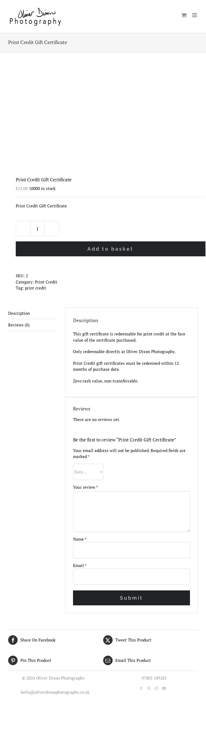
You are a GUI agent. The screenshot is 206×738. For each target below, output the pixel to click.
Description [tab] (19, 313)
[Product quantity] (37, 228)
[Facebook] (141, 688)
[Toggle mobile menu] (195, 15)
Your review (85, 487)
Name (80, 539)
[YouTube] (164, 688)
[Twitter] (149, 688)
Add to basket (110, 249)
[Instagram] (156, 688)
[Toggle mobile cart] (184, 15)
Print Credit (46, 282)
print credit (35, 288)
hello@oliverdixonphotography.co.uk (54, 692)
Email (80, 565)
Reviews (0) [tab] (19, 325)
